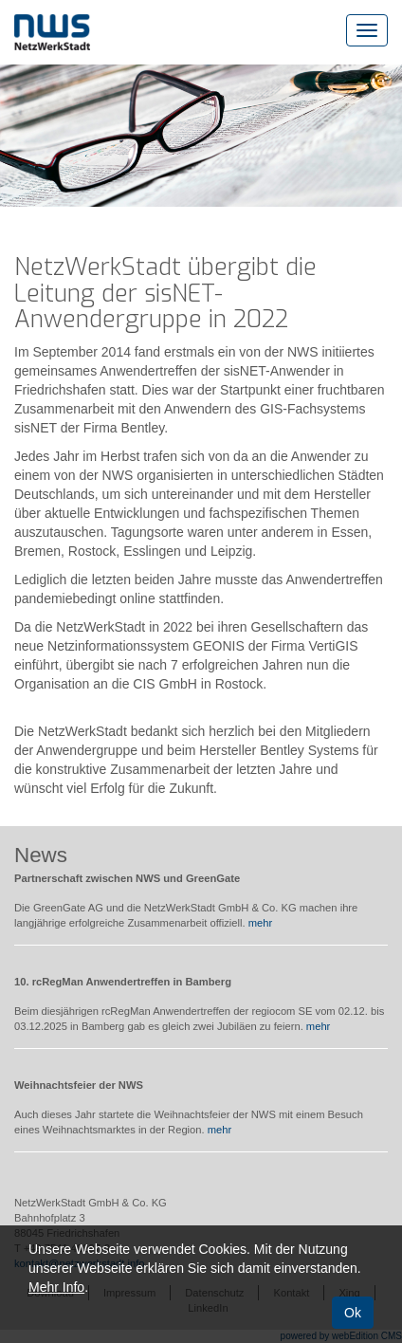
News (40, 855)
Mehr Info (56, 1287)
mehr (260, 923)
